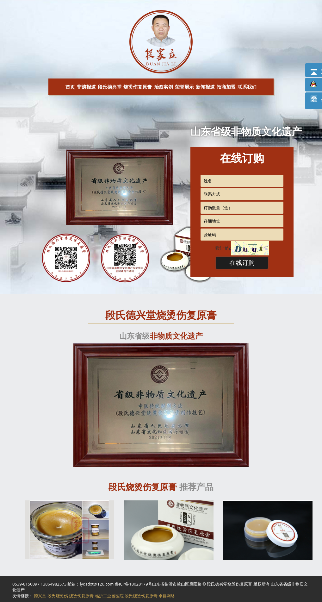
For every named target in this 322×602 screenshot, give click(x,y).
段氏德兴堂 (109, 87)
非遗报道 (86, 87)
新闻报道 (205, 87)
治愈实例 (163, 87)
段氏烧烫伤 (57, 596)
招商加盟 (226, 87)
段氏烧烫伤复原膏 (141, 596)
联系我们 (247, 87)
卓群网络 (166, 596)
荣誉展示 (184, 87)
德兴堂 (40, 596)
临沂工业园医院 (109, 596)
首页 (70, 87)
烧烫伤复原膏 (137, 87)
